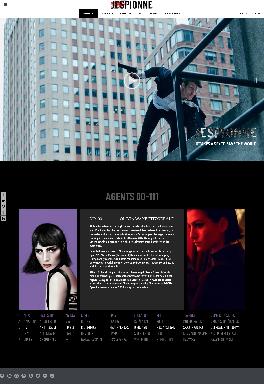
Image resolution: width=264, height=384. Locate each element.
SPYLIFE (86, 13)
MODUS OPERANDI (173, 13)
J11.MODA (243, 13)
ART (140, 13)
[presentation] (7, 259)
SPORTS (153, 13)
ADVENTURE (125, 13)
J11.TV (257, 13)
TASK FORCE (107, 13)
